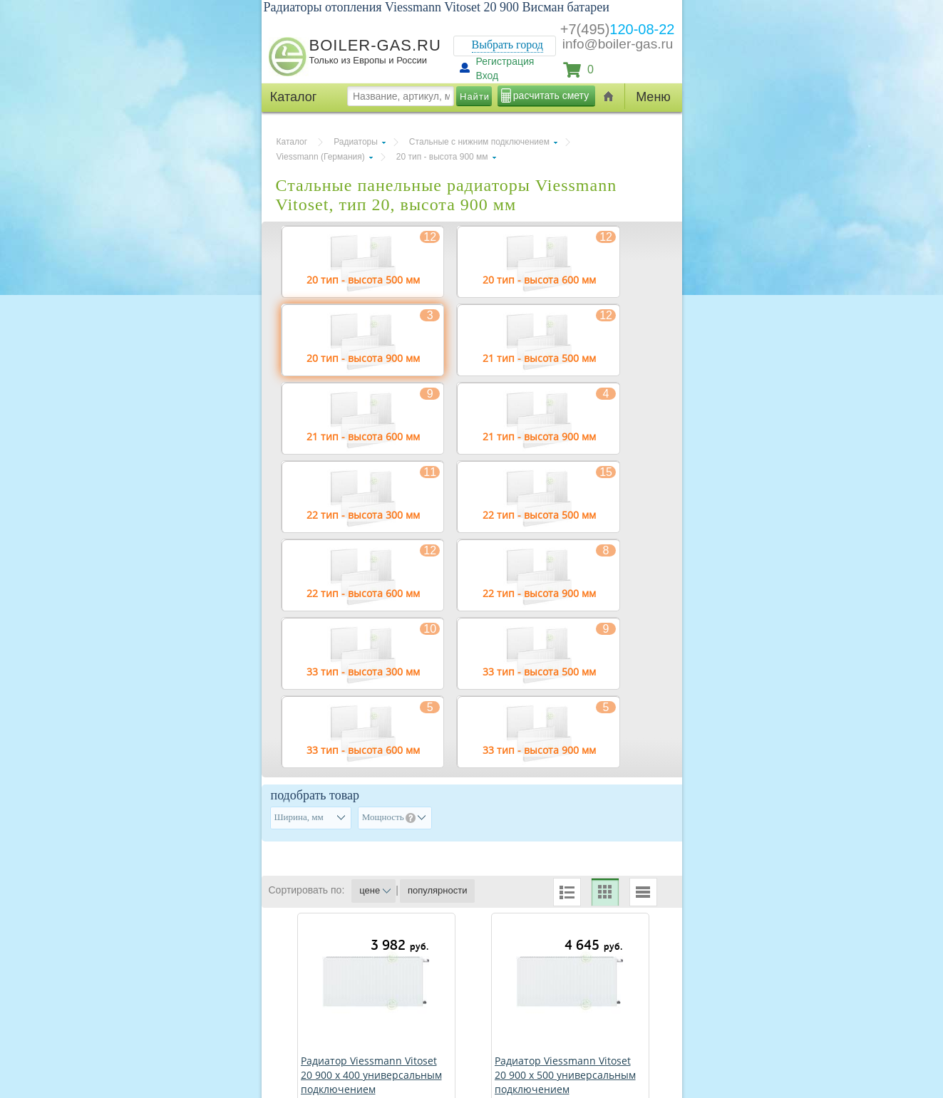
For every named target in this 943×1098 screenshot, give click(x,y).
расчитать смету (551, 95)
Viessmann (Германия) (321, 157)
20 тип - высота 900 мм (442, 157)
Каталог (292, 142)
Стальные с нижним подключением (479, 142)
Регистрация (505, 61)
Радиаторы (356, 142)
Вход (487, 75)
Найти (475, 96)
